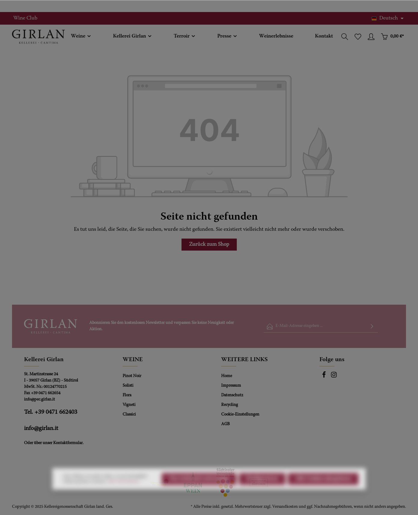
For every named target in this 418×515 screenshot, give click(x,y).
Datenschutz (232, 395)
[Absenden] (372, 326)
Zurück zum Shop (209, 244)
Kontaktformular (68, 443)
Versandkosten (285, 507)
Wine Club (25, 18)
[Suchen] (345, 37)
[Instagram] (334, 377)
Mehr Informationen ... (125, 496)
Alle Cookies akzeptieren (323, 493)
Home (226, 376)
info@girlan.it (41, 428)
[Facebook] (324, 377)
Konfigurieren (262, 493)
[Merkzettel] (358, 37)
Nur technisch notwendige (199, 493)
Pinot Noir (132, 376)
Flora (127, 395)
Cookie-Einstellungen (240, 415)
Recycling (229, 405)
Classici (129, 415)
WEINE (133, 360)
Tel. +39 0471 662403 (50, 412)
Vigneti (129, 405)
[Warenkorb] (392, 37)
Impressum (231, 386)
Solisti (128, 386)
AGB (225, 424)
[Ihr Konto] (371, 37)
